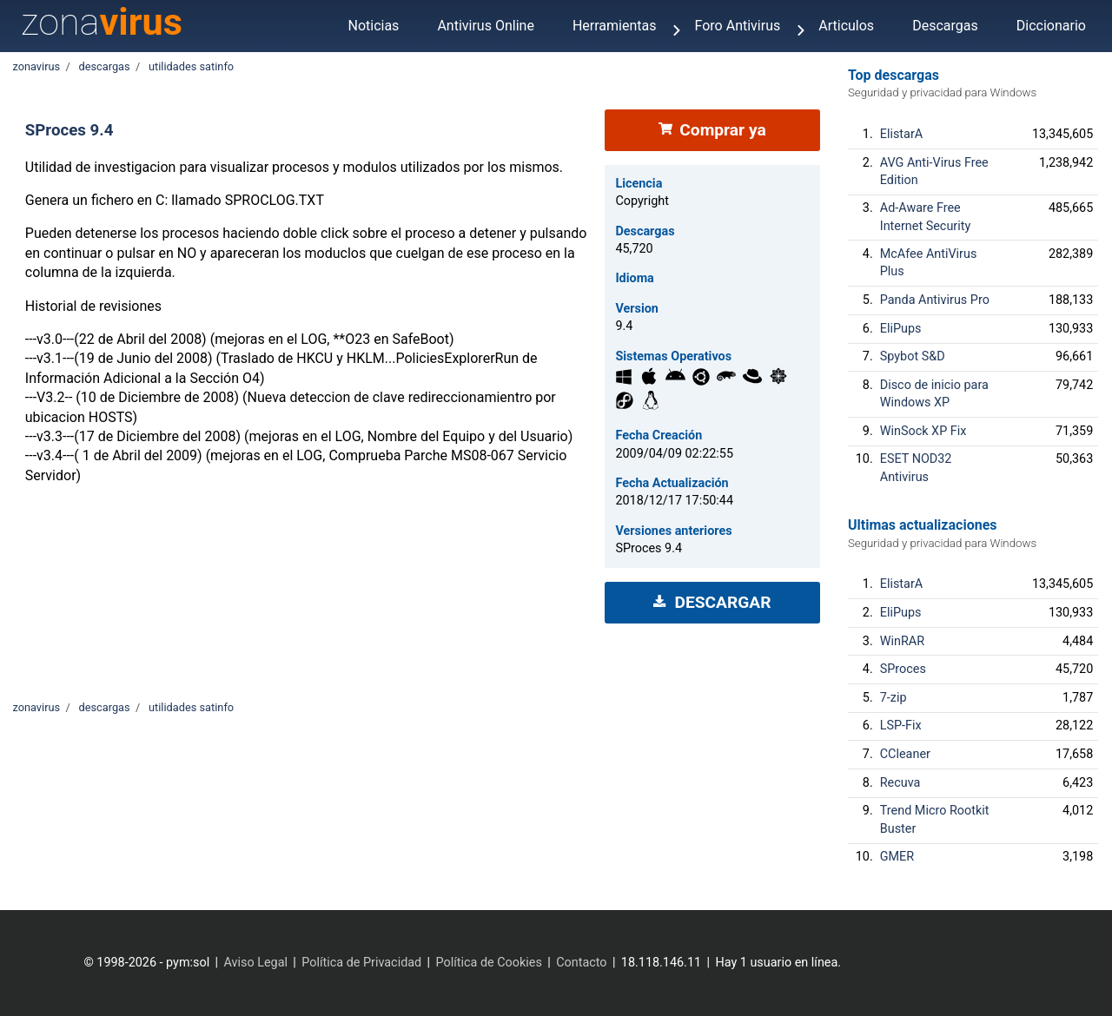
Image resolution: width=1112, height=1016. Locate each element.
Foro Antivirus (738, 25)
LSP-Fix (901, 725)
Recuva (900, 782)
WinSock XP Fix (923, 431)
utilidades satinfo (191, 66)
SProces (903, 669)
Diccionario (1051, 25)
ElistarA (901, 134)
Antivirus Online (485, 25)
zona (101, 22)
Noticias (373, 25)
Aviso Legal (255, 962)
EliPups (901, 328)
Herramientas (615, 25)
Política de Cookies (489, 962)
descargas (103, 66)
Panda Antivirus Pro (935, 300)
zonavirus (36, 66)
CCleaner (905, 754)
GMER (897, 856)
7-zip (893, 697)
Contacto (581, 962)
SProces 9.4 (69, 130)
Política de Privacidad (361, 962)
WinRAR (902, 641)
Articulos (846, 25)
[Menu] (676, 32)
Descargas (945, 25)
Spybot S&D (912, 356)
